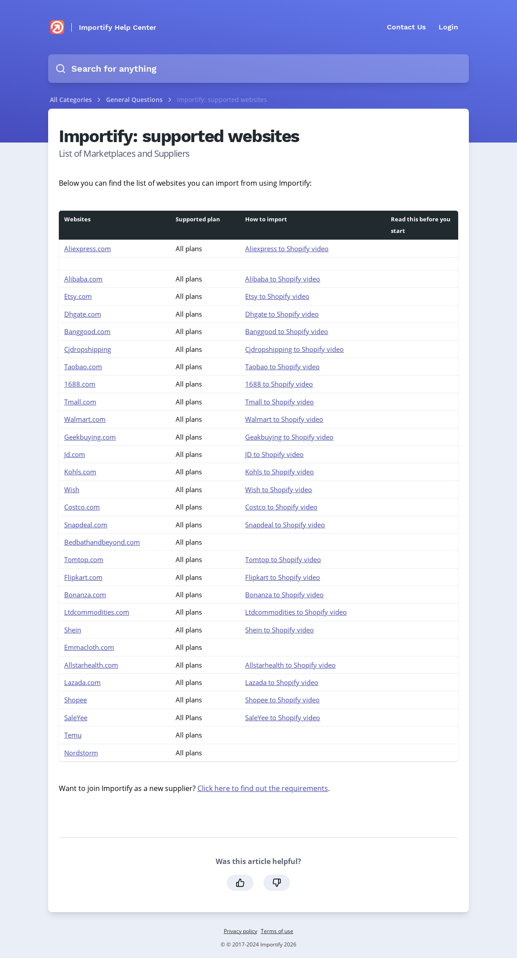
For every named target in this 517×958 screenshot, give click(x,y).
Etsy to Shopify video (277, 296)
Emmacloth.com (89, 647)
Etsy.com (78, 296)
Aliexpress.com (87, 248)
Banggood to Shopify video (286, 331)
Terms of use (277, 931)
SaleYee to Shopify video (282, 717)
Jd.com (74, 454)
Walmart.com (85, 419)
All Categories (71, 99)
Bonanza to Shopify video (284, 594)
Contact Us (406, 27)
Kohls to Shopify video (279, 471)
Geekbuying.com (90, 436)
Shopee (75, 699)
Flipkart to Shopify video (282, 577)
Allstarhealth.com (91, 664)
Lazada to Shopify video (281, 682)
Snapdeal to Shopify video (285, 524)
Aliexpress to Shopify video (286, 248)
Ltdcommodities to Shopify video (296, 611)
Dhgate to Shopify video (282, 314)
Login (448, 27)
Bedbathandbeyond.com (102, 542)
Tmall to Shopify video (279, 401)
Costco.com (82, 506)
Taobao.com (83, 366)
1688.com (79, 383)
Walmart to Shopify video (284, 419)
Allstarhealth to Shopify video (290, 664)
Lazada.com (82, 682)
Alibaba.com (83, 278)
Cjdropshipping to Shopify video (294, 349)
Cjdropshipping (87, 349)
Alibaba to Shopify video (282, 278)
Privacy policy (240, 931)
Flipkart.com (83, 577)
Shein (72, 629)
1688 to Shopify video (279, 383)
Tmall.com (80, 401)
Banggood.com (87, 331)
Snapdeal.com (85, 524)
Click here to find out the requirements (262, 788)
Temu (73, 734)
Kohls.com (80, 471)
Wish (71, 489)
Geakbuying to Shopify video (289, 436)
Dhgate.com (82, 314)
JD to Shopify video (274, 454)
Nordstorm (81, 752)
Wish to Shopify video (278, 489)
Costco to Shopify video (281, 506)
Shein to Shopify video (279, 629)
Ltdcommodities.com (96, 611)
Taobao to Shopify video (282, 366)
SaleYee (75, 717)
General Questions (135, 99)
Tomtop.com (83, 559)
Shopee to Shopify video (282, 699)
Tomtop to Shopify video (283, 559)
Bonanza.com (85, 594)
